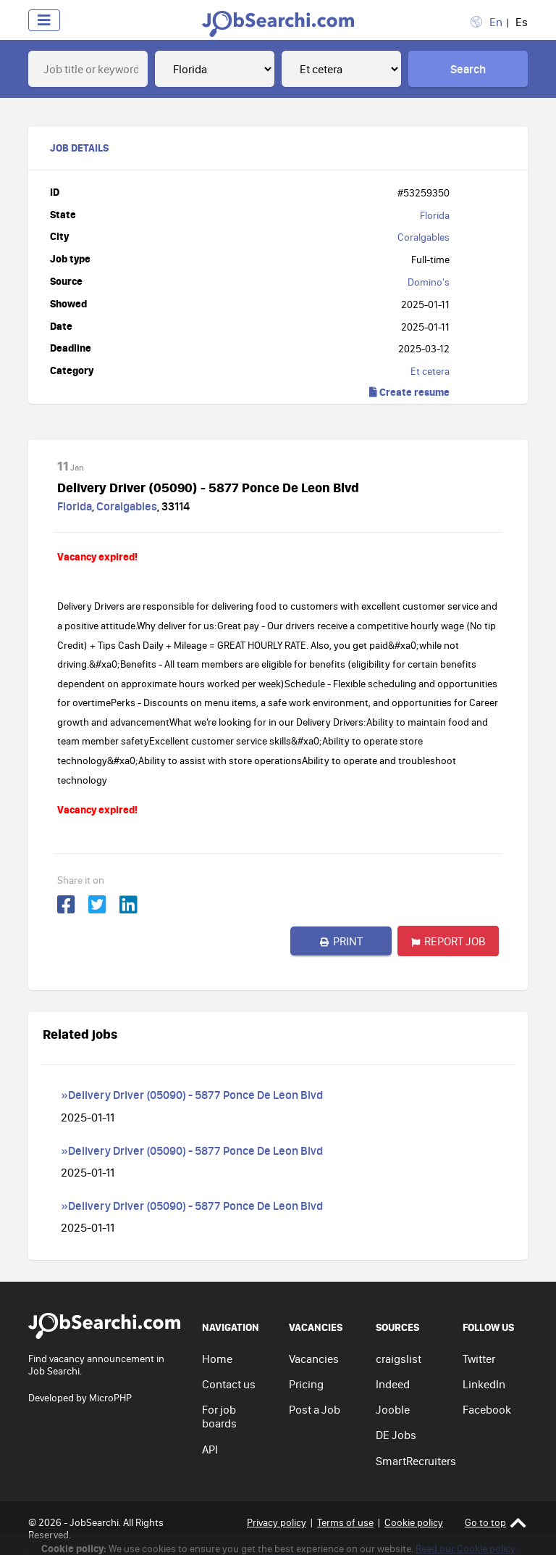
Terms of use (345, 1522)
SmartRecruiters (416, 1461)
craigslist (398, 1358)
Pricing (306, 1384)
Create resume (409, 392)
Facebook (487, 1409)
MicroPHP (110, 1397)
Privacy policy (276, 1522)
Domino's (429, 282)
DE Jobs (396, 1434)
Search (468, 69)
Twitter (479, 1358)
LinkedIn (484, 1384)
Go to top (495, 1523)
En (495, 21)
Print (341, 941)
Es (521, 21)
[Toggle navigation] (44, 20)
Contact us (229, 1384)
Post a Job (314, 1409)
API (210, 1449)
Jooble (393, 1409)
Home (217, 1358)
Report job (448, 941)
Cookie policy (413, 1522)
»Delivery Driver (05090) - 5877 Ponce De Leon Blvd (192, 1094)
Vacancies (314, 1358)
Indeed (393, 1384)
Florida (435, 215)
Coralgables (423, 237)
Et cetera (430, 371)
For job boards (219, 1416)
